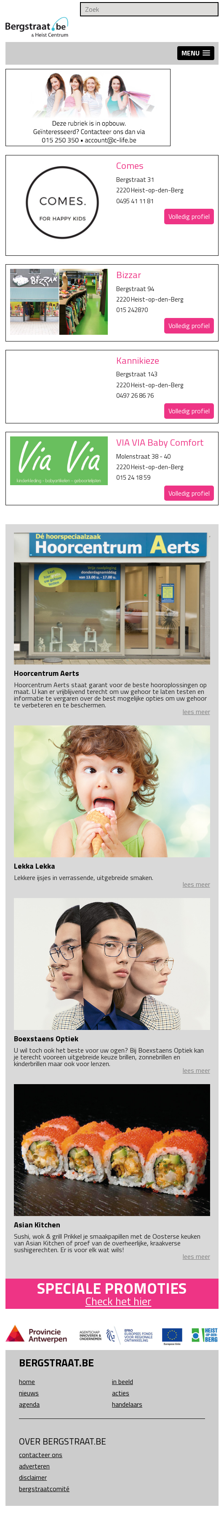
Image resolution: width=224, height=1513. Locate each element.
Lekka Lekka (34, 866)
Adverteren (34, 1466)
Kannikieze (137, 360)
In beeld (122, 1381)
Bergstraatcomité (44, 1489)
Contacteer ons (40, 1455)
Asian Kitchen (37, 1224)
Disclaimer (33, 1477)
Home (27, 1381)
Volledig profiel (189, 216)
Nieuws (29, 1393)
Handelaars (127, 1404)
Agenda (29, 1404)
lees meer (196, 712)
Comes (130, 165)
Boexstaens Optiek (46, 1038)
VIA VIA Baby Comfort (160, 442)
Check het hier (118, 1301)
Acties (120, 1393)
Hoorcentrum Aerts (46, 673)
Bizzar (128, 275)
